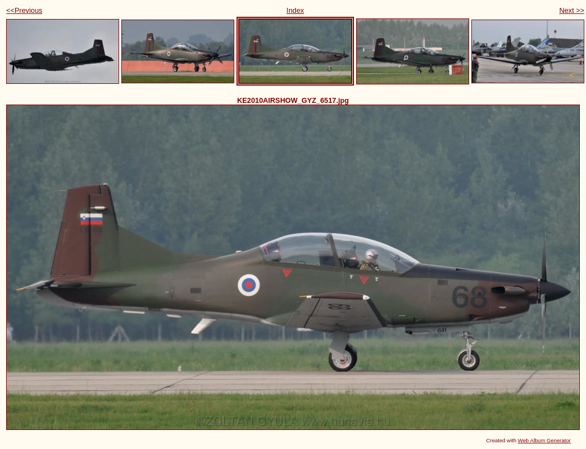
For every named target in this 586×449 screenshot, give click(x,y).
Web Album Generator (544, 440)
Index (295, 10)
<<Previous (24, 10)
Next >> (571, 10)
